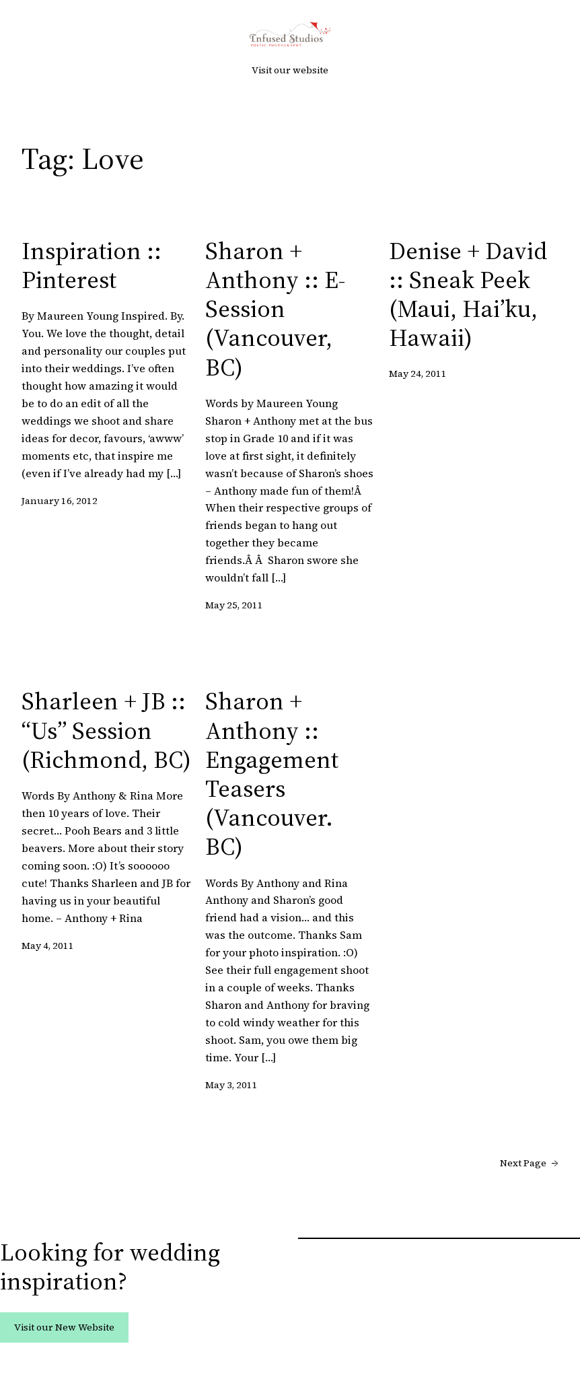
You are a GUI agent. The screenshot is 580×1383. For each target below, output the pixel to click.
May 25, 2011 (234, 605)
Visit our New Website (64, 1327)
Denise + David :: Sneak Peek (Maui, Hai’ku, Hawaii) (468, 294)
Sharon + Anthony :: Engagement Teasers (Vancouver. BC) (271, 773)
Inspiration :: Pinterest (91, 265)
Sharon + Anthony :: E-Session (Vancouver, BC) (275, 309)
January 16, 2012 (60, 500)
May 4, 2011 (48, 945)
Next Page (529, 1163)
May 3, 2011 (231, 1085)
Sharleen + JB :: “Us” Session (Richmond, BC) (106, 730)
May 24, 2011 (418, 373)
